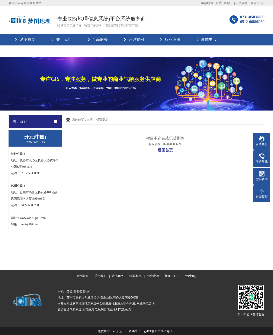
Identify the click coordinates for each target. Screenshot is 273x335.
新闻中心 (208, 39)
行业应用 (172, 39)
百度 (219, 3)
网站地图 (207, 3)
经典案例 (136, 39)
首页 (90, 119)
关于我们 (63, 39)
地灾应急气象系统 (94, 309)
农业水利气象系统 (119, 309)
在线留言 (242, 3)
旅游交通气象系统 (69, 309)
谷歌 (227, 3)
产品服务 (100, 39)
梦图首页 (27, 39)
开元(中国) (257, 3)
